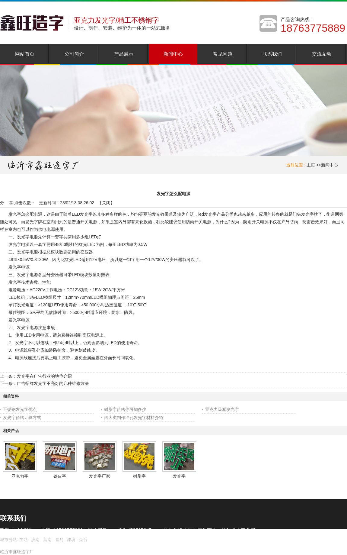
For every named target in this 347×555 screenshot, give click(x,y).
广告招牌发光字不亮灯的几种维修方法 (53, 383)
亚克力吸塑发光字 (222, 409)
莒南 (47, 539)
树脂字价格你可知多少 (125, 409)
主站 (23, 539)
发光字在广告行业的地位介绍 (44, 376)
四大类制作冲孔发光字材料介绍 (133, 417)
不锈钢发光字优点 (20, 409)
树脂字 (139, 476)
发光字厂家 (99, 476)
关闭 (106, 202)
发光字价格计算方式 (22, 417)
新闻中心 (329, 165)
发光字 (179, 476)
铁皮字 (59, 476)
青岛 (59, 539)
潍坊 (71, 539)
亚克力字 (19, 476)
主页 (311, 165)
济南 (35, 539)
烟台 (83, 539)
